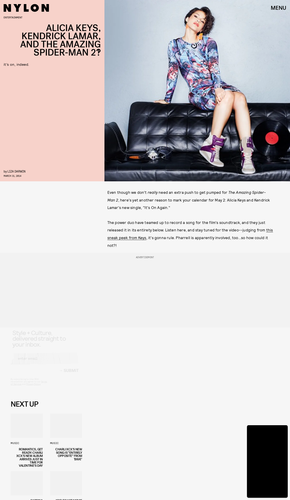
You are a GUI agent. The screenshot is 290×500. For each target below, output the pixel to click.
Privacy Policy (33, 388)
